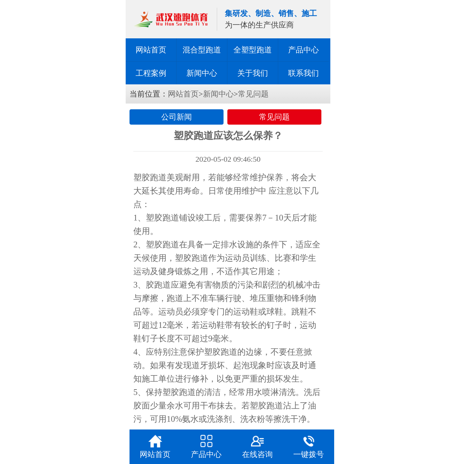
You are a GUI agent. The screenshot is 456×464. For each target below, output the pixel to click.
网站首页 (151, 50)
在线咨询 (257, 446)
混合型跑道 (202, 50)
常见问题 (253, 94)
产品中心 (303, 50)
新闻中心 (201, 73)
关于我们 (252, 73)
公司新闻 (176, 117)
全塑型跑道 (252, 50)
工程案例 (151, 73)
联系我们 (303, 73)
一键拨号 (308, 446)
